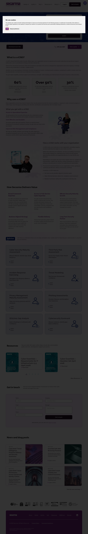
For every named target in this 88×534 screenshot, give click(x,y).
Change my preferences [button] (14, 28)
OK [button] (7, 28)
